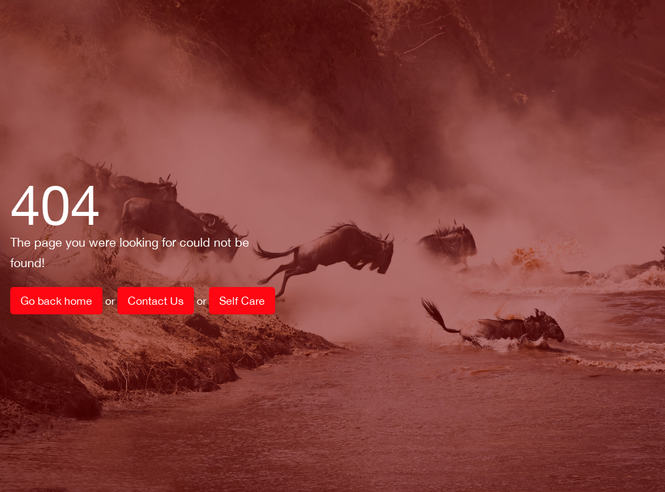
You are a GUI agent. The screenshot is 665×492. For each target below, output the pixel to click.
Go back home (56, 301)
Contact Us (156, 301)
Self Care (242, 301)
